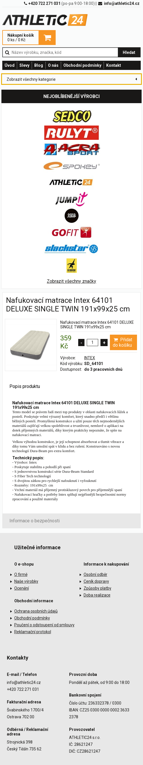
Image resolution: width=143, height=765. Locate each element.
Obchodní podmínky (82, 65)
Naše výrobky (26, 581)
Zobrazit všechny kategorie (31, 79)
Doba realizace (97, 595)
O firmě (20, 574)
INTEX (89, 358)
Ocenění (21, 588)
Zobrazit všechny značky (71, 281)
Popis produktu (24, 386)
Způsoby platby (97, 588)
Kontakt (113, 65)
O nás (53, 65)
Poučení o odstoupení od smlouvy (44, 625)
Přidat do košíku (122, 342)
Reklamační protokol (32, 631)
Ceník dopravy (96, 581)
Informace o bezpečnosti (34, 520)
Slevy (24, 65)
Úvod (10, 65)
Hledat (129, 52)
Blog (38, 65)
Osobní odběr (95, 574)
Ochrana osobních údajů (36, 611)
